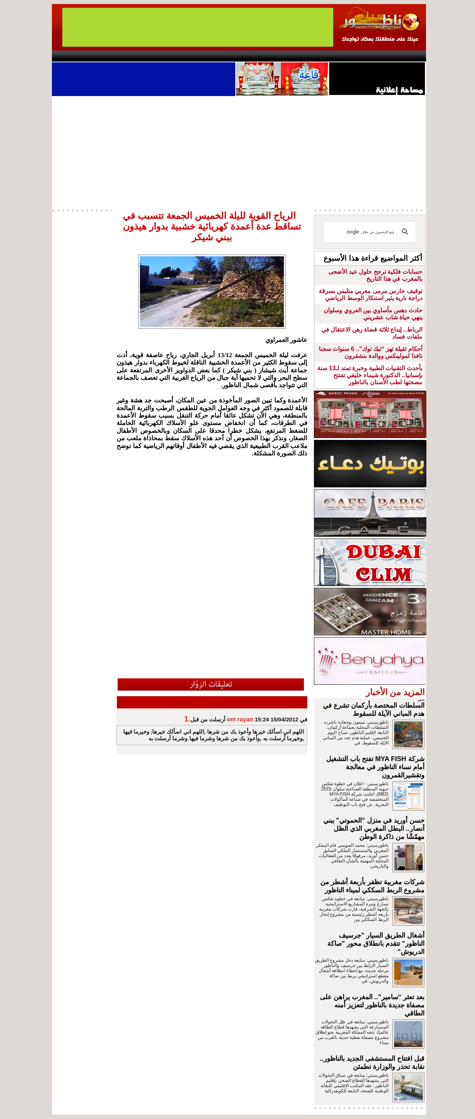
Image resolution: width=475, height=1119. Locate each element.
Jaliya (225, 56)
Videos (193, 56)
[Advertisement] (239, 152)
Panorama (155, 56)
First (409, 56)
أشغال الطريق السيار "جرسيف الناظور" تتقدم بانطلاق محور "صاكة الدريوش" (376, 943)
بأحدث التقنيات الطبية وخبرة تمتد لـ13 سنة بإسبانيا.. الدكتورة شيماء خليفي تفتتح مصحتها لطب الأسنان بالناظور (369, 375)
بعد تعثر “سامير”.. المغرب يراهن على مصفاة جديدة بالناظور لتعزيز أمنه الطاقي (372, 1005)
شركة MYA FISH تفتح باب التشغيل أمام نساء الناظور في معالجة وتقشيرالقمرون (375, 767)
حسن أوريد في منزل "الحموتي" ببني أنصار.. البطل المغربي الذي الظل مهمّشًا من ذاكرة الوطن (374, 828)
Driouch (347, 56)
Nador (378, 56)
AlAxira (102, 56)
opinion (126, 56)
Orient (281, 56)
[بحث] (371, 231)
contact (73, 56)
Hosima (313, 56)
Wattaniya (253, 56)
